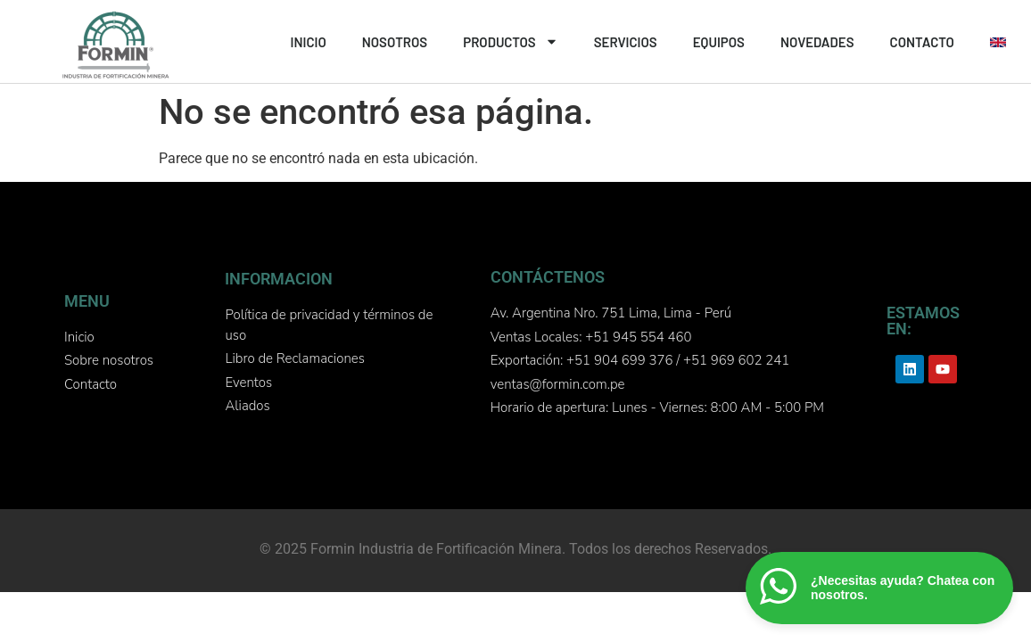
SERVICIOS (625, 42)
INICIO (308, 42)
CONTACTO (922, 42)
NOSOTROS (394, 42)
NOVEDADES (817, 42)
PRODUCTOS (510, 42)
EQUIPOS (719, 42)
